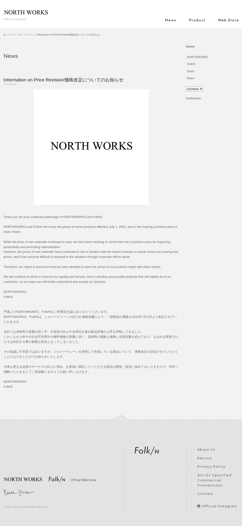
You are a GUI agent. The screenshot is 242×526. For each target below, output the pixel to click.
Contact (205, 494)
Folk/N (191, 64)
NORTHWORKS (197, 57)
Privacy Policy (211, 466)
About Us (206, 449)
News (20, 34)
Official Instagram (219, 506)
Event (191, 71)
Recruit (204, 458)
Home (10, 34)
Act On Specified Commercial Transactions (214, 480)
